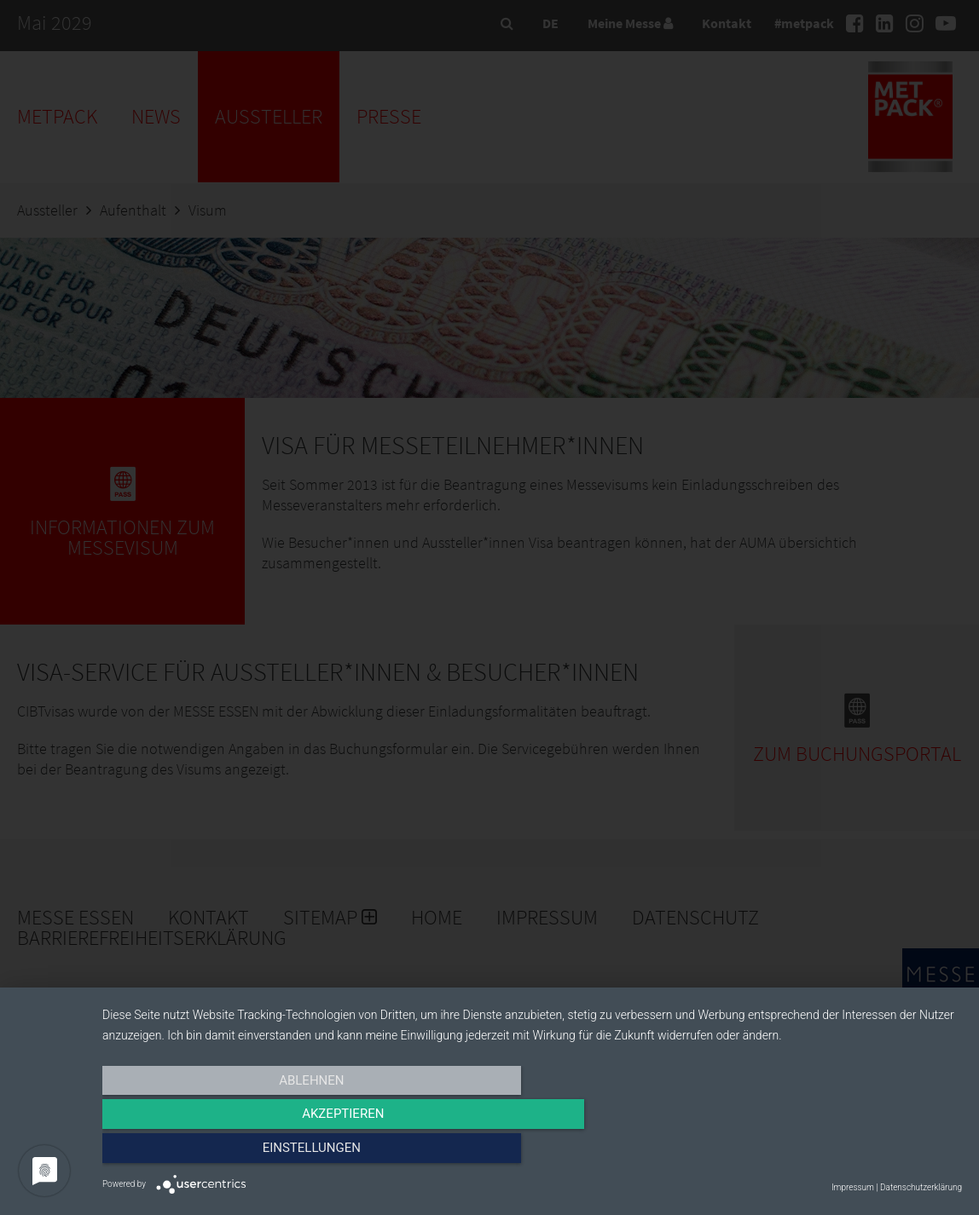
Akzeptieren (532, 1152)
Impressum (852, 1187)
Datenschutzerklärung (921, 1187)
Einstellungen (833, 1152)
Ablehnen (231, 1152)
